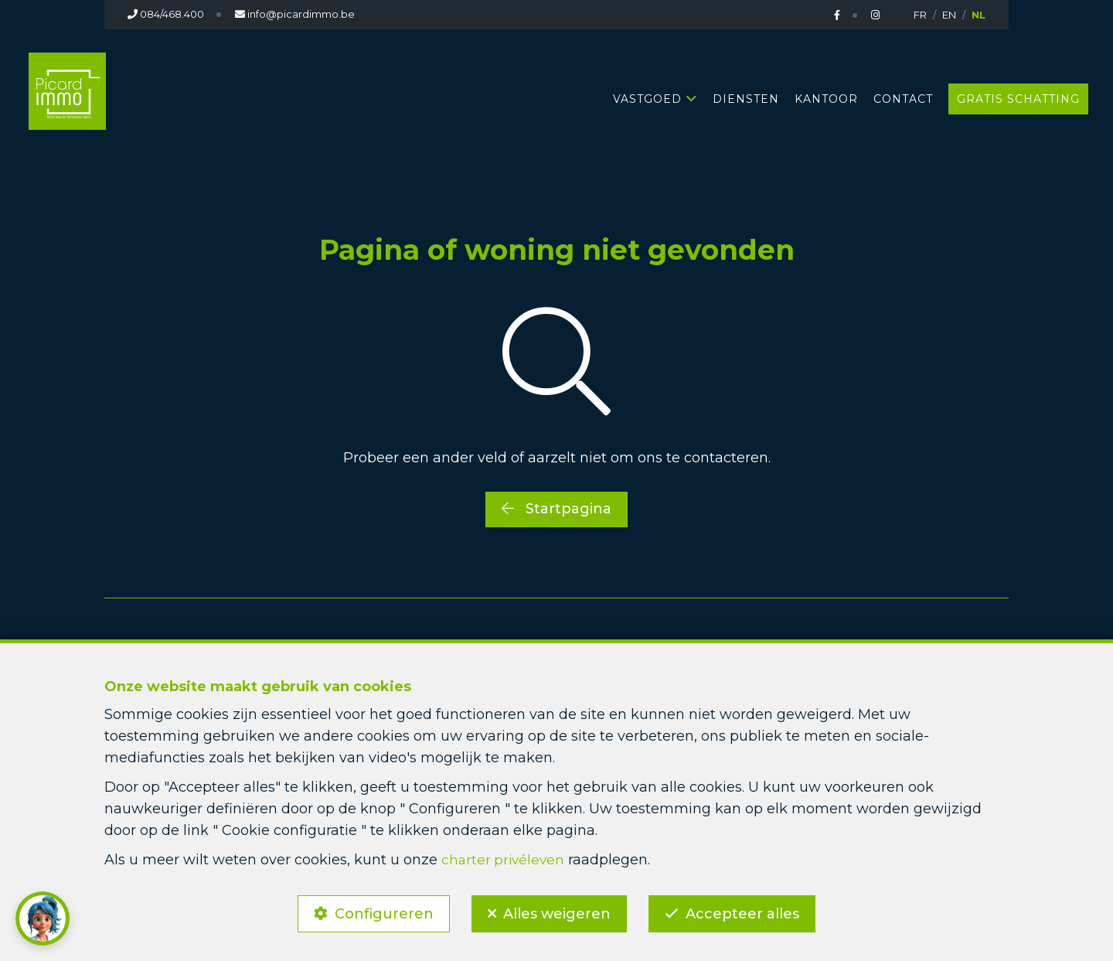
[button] (42, 918)
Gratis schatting (1018, 99)
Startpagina (556, 508)
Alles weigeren (557, 911)
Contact (903, 99)
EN (949, 15)
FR (920, 15)
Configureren (378, 911)
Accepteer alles (748, 911)
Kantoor (826, 99)
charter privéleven (504, 855)
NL (978, 15)
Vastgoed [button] (647, 99)
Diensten (746, 99)
